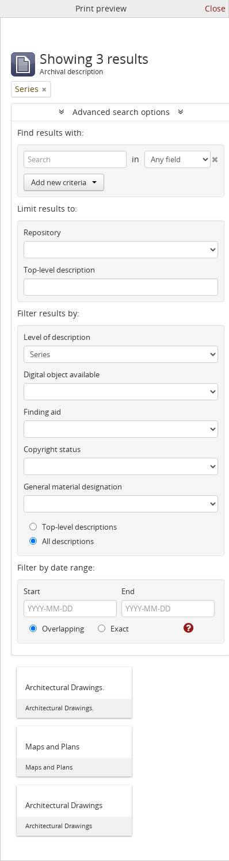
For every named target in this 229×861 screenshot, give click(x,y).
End (128, 591)
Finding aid (42, 412)
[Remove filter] (44, 89)
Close (215, 8)
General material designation (73, 486)
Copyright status (52, 449)
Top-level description (59, 270)
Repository (42, 232)
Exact (113, 628)
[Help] (188, 628)
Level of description (57, 337)
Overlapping (56, 628)
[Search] (75, 159)
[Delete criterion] (215, 157)
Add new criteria (64, 182)
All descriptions (61, 541)
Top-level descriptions (73, 527)
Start (32, 591)
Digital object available (62, 374)
